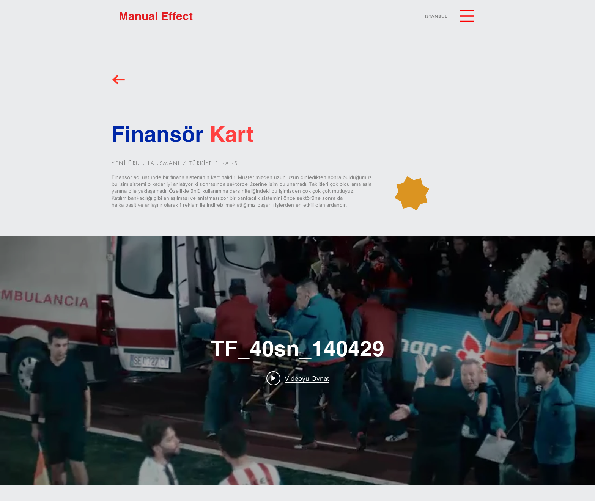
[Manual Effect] (156, 16)
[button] (467, 16)
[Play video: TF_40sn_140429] (297, 378)
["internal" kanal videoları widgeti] (297, 360)
